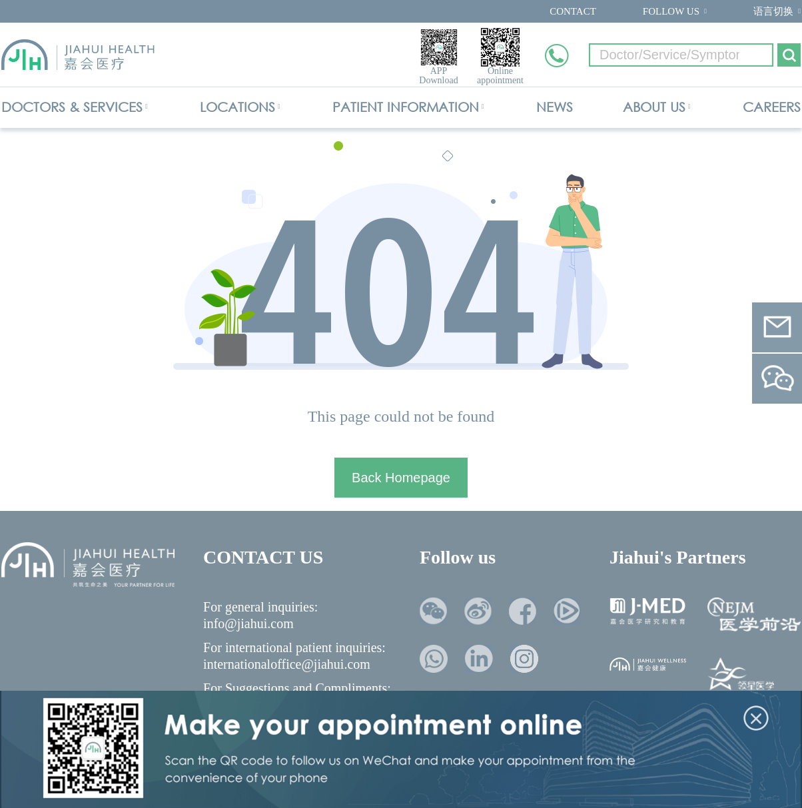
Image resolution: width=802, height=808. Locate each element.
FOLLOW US (671, 11)
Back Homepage (401, 477)
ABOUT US (654, 107)
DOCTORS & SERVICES (72, 107)
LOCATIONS (237, 107)
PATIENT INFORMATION (405, 107)
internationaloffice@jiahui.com (286, 664)
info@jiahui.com (248, 623)
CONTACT (573, 11)
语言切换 (773, 11)
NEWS (554, 107)
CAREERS (772, 107)
